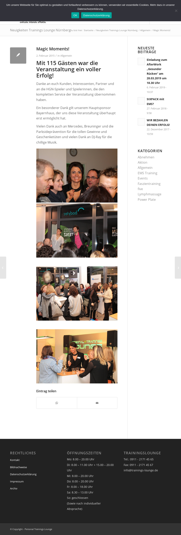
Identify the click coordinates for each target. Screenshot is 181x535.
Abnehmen (146, 157)
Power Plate (147, 199)
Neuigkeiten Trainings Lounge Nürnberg (40, 30)
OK (75, 15)
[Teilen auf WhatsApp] (56, 403)
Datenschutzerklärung (23, 474)
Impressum (17, 481)
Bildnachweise (18, 467)
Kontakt (15, 460)
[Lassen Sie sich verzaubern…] (3, 268)
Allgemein (66, 55)
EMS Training (147, 173)
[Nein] (176, 11)
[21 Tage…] (178, 268)
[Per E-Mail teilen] (97, 403)
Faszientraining (149, 183)
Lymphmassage (149, 194)
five (140, 189)
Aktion (142, 162)
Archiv (13, 488)
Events (143, 178)
